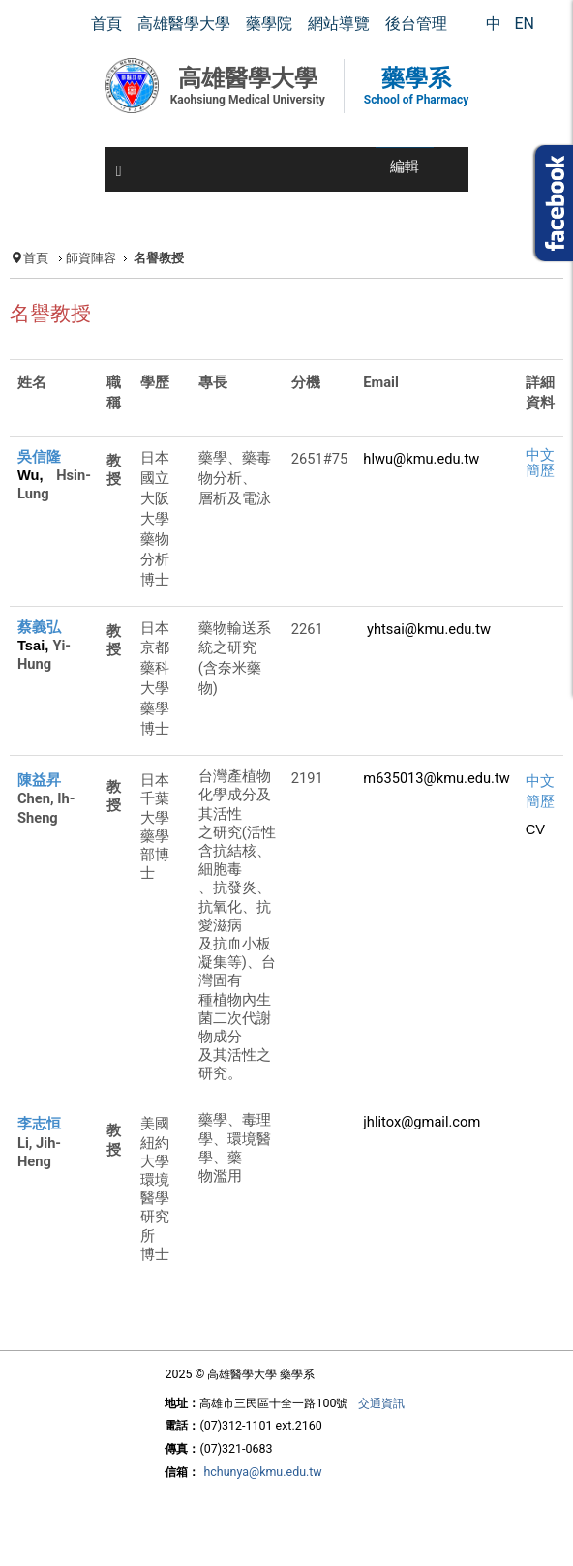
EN (524, 24)
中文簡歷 (540, 462)
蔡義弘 (39, 627)
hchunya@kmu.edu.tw (262, 1471)
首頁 (35, 258)
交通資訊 (381, 1403)
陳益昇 (39, 780)
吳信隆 (39, 457)
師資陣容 (91, 258)
